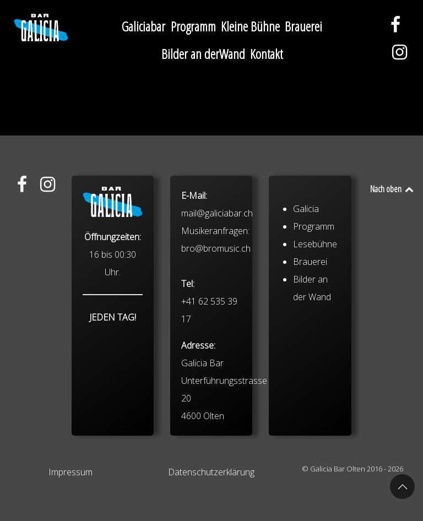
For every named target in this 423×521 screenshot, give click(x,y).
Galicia (306, 209)
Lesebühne (315, 244)
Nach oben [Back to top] (392, 189)
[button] (402, 486)
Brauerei (310, 262)
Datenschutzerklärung (211, 472)
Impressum (70, 472)
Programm (313, 226)
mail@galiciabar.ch (217, 213)
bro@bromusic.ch (216, 248)
